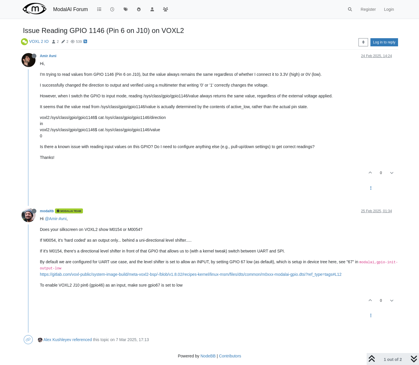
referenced (82, 339)
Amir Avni (48, 56)
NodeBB (208, 356)
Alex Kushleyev (57, 339)
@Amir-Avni (56, 218)
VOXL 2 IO (39, 41)
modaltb (47, 211)
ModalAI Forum (70, 9)
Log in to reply (384, 42)
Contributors (230, 356)
